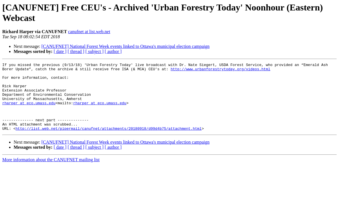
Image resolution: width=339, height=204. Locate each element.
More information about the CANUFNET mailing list (51, 173)
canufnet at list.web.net (89, 31)
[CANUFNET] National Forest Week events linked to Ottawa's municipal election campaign (125, 46)
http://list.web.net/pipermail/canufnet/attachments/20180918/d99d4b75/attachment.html (109, 141)
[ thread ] (76, 51)
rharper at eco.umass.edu (28, 111)
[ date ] (60, 51)
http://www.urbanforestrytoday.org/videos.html (220, 70)
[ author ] (113, 51)
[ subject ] (94, 51)
